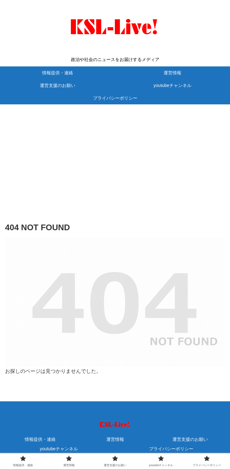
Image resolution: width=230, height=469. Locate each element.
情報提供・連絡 (40, 439)
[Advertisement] (115, 153)
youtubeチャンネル (59, 448)
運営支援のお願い (190, 439)
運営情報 (115, 439)
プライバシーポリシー (171, 448)
